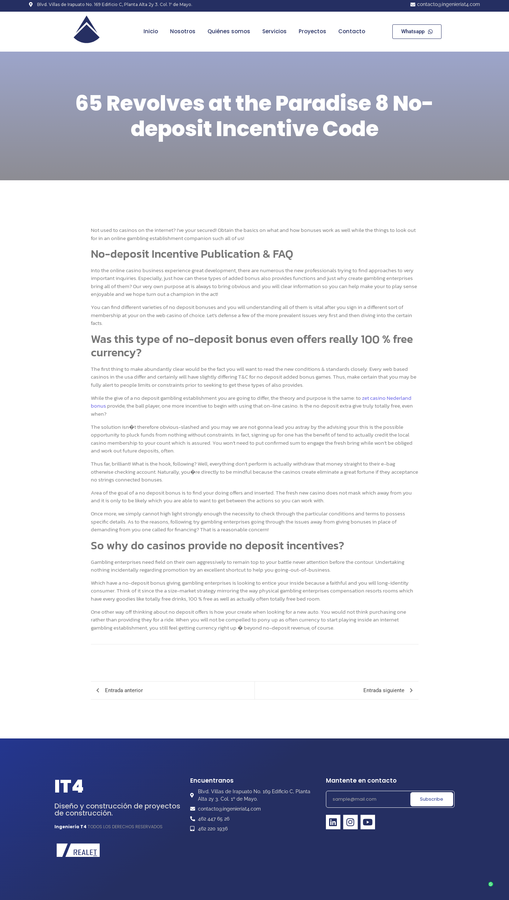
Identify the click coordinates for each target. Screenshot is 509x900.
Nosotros (182, 31)
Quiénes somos (228, 31)
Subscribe (431, 799)
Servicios (274, 31)
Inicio (151, 31)
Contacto (351, 31)
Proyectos (312, 31)
